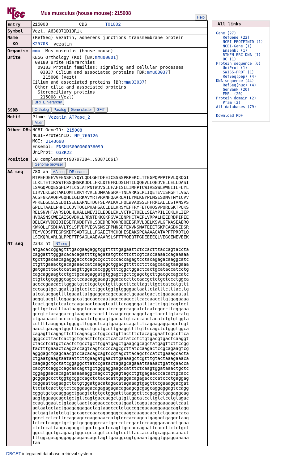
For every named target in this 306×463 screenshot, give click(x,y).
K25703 (40, 44)
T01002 (113, 25)
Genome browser (49, 165)
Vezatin (57, 117)
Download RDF (229, 115)
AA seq (59, 172)
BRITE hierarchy (48, 103)
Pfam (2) (232, 102)
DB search (78, 172)
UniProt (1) (235, 68)
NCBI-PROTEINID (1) (243, 42)
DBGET (13, 454)
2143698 (55, 141)
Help (201, 17)
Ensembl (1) (235, 50)
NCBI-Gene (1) (237, 46)
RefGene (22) (236, 37)
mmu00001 (105, 57)
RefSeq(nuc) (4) (239, 85)
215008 (74, 130)
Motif (39, 123)
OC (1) (229, 59)
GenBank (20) (236, 89)
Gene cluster (81, 110)
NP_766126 (86, 136)
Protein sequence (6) (238, 63)
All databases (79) (236, 107)
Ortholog (42, 110)
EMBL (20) (233, 94)
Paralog (59, 110)
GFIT (100, 110)
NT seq (61, 244)
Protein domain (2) (236, 98)
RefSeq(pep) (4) (239, 76)
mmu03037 (157, 72)
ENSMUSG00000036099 (79, 147)
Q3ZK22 (64, 153)
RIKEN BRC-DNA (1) (242, 55)
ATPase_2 (79, 117)
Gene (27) (226, 33)
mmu (36, 51)
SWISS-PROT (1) (238, 72)
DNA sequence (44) (235, 81)
